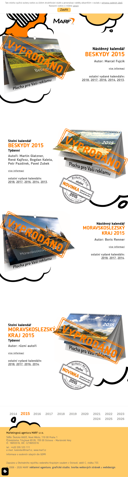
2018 (85, 80)
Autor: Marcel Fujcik (109, 61)
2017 (94, 80)
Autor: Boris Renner (109, 239)
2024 (97, 419)
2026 (121, 419)
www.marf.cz (40, 450)
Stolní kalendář (26, 144)
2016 (102, 80)
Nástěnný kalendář (104, 229)
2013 (120, 80)
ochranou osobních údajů (112, 3)
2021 (97, 414)
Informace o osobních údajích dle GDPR (26, 454)
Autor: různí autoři (22, 346)
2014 (111, 80)
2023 (121, 414)
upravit (76, 6)
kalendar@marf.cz (23, 450)
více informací (117, 68)
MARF (26, 467)
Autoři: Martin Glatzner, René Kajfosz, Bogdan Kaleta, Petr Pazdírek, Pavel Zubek (30, 159)
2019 (73, 414)
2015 (25, 413)
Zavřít (64, 9)
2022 (109, 414)
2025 (109, 419)
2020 (85, 414)
